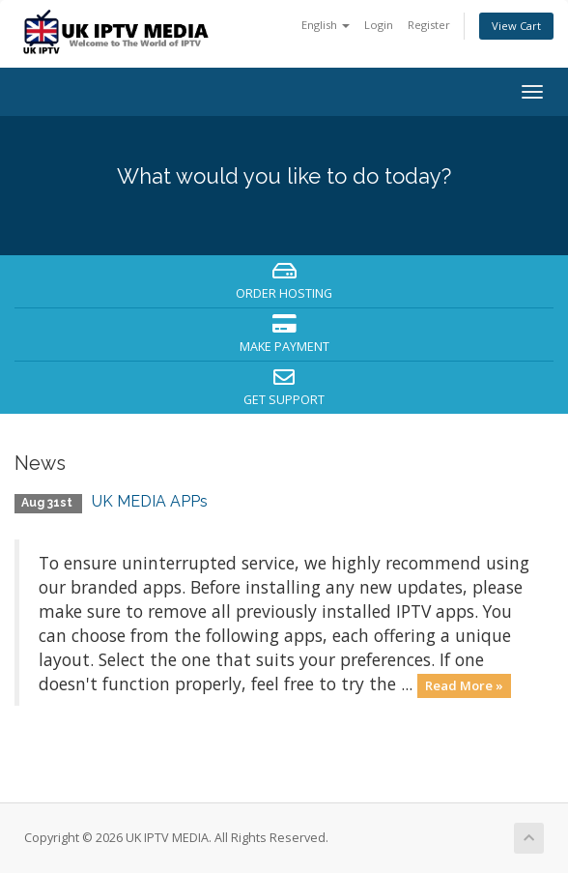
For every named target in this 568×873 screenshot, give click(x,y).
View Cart (516, 25)
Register (429, 24)
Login (378, 24)
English (325, 24)
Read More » (464, 685)
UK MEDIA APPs (150, 501)
